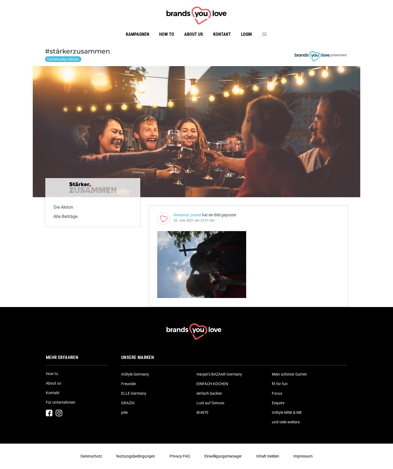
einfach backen (209, 393)
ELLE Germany (133, 393)
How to (166, 34)
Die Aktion (63, 207)
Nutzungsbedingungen (135, 456)
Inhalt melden (267, 456)
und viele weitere (286, 422)
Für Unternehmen (60, 402)
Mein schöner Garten (289, 374)
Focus (277, 393)
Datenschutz (91, 456)
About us (193, 34)
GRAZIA (128, 403)
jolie (124, 412)
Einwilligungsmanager (223, 456)
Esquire (278, 403)
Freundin (128, 384)
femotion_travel (187, 215)
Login (246, 34)
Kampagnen (137, 34)
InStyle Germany (135, 374)
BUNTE (202, 412)
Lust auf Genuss (210, 403)
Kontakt (222, 34)
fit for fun (280, 384)
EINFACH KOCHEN (212, 384)
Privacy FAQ (179, 456)
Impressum (302, 456)
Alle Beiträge (65, 216)
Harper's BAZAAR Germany (219, 374)
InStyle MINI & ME (287, 412)
